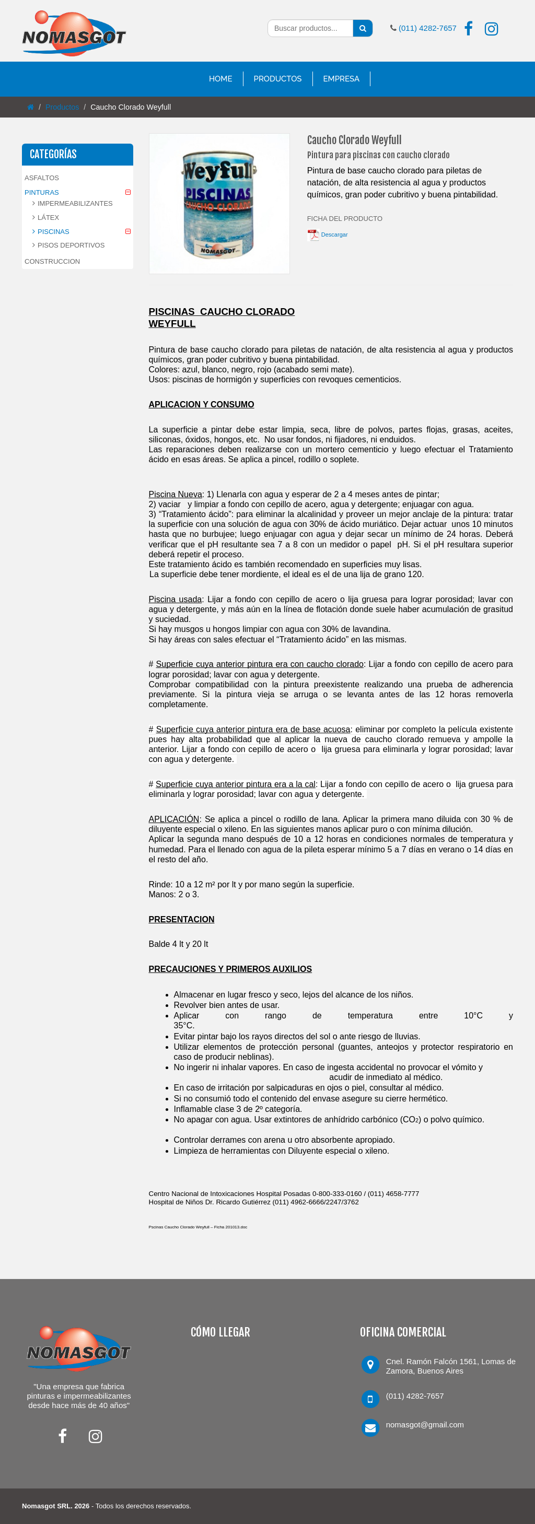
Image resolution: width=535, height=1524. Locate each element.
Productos (278, 79)
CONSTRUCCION (52, 261)
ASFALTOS (42, 178)
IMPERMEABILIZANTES (75, 203)
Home (220, 79)
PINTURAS (42, 192)
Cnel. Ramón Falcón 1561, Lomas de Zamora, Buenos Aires (451, 1366)
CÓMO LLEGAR (220, 1332)
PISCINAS (53, 232)
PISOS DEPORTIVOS (71, 245)
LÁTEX (48, 217)
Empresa (341, 79)
